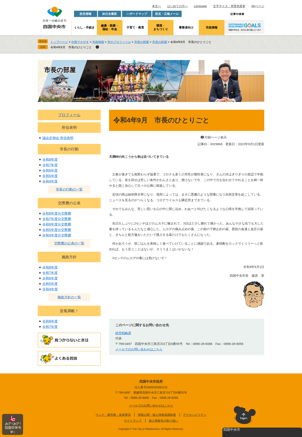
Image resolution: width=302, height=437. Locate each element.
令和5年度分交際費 (56, 230)
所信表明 (69, 127)
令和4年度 (50, 181)
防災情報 (85, 14)
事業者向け (186, 27)
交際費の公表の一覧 (69, 243)
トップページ (59, 42)
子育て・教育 (135, 27)
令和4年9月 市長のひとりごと (71, 47)
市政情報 (211, 27)
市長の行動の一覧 (69, 189)
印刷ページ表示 (216, 137)
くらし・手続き (84, 27)
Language (200, 6)
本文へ (156, 6)
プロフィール (69, 115)
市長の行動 (69, 149)
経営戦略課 (123, 333)
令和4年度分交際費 (56, 235)
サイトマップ (133, 420)
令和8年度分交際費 (56, 213)
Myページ (257, 6)
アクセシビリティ (195, 414)
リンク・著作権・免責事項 (113, 414)
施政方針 (69, 257)
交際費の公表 (69, 203)
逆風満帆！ (69, 311)
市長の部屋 (141, 42)
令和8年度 (50, 159)
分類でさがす (80, 42)
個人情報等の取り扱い (163, 420)
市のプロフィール (119, 42)
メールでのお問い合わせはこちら (139, 349)
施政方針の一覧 (69, 297)
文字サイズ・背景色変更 (229, 6)
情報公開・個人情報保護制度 (157, 414)
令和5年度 (50, 176)
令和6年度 (50, 170)
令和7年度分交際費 (56, 219)
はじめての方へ (177, 6)
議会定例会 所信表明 (57, 138)
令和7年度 (50, 165)
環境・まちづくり (160, 27)
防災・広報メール (167, 14)
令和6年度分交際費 (56, 224)
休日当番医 (109, 14)
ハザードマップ (136, 14)
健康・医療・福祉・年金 (109, 27)
